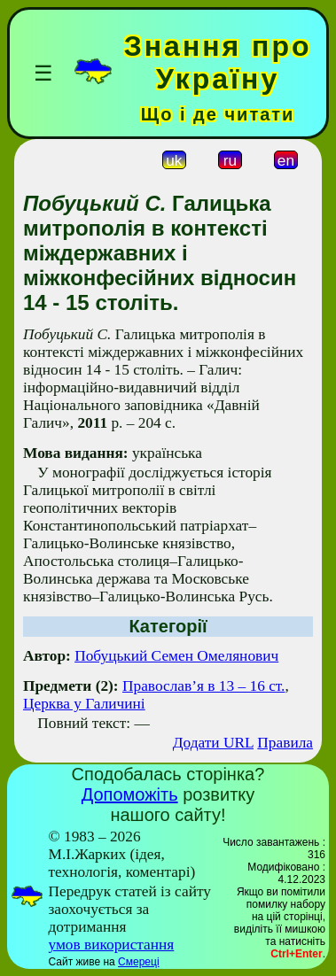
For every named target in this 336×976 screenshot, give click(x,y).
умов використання (111, 944)
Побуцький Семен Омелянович (176, 655)
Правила (285, 742)
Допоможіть (130, 794)
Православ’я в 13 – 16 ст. (203, 686)
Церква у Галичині (84, 703)
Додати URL (213, 742)
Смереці (138, 962)
